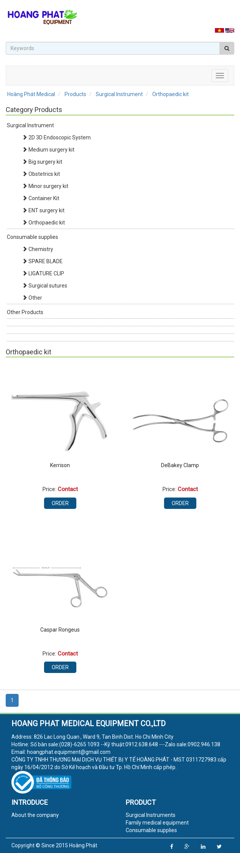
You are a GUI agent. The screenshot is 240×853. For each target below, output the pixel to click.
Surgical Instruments (150, 815)
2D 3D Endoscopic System (56, 137)
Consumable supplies (32, 237)
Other (32, 298)
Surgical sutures (44, 286)
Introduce (29, 802)
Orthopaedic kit (43, 223)
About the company (35, 815)
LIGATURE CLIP (43, 273)
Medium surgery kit (48, 150)
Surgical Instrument (30, 125)
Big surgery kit (42, 162)
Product (141, 802)
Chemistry (37, 249)
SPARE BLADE (42, 261)
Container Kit (40, 198)
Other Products (25, 312)
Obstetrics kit (41, 174)
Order (60, 503)
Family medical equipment (157, 823)
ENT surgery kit (43, 210)
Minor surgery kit (45, 186)
